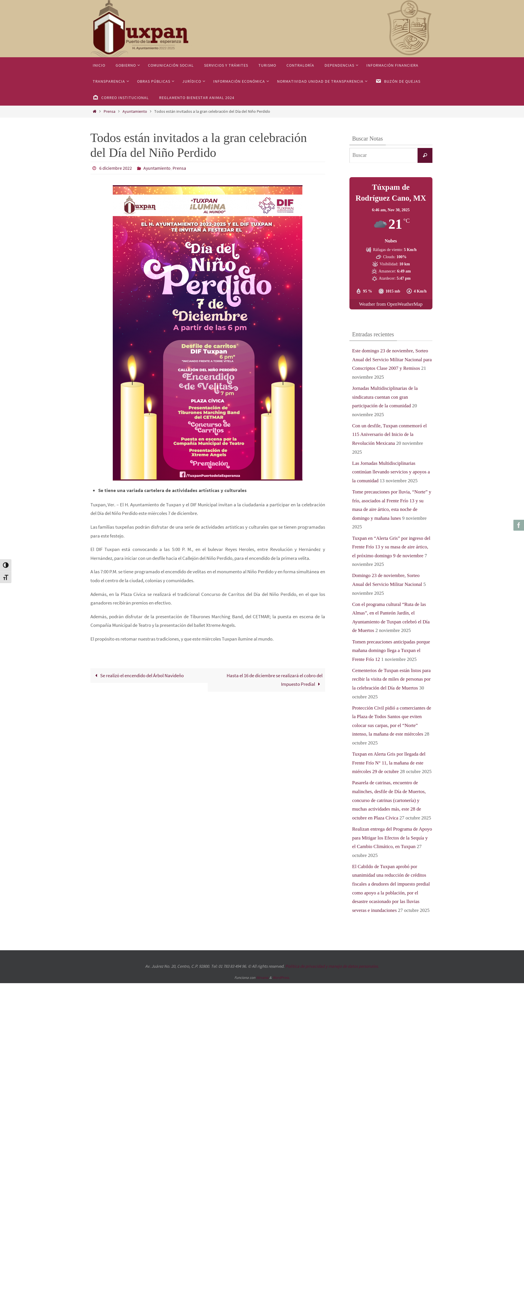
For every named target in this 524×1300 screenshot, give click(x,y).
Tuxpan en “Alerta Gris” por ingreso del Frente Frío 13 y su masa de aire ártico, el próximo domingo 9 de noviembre (391, 547)
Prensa (109, 111)
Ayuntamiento (134, 111)
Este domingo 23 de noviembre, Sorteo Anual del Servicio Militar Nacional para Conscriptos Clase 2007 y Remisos (392, 359)
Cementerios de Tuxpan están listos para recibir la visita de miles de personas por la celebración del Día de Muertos (391, 679)
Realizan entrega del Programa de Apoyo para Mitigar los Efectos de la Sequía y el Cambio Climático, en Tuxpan (392, 837)
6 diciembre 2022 (115, 168)
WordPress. (281, 977)
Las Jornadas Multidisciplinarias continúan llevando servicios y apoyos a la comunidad (391, 472)
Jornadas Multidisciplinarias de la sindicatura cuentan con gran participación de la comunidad (385, 397)
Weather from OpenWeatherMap (391, 304)
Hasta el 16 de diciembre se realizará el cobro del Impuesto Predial (275, 679)
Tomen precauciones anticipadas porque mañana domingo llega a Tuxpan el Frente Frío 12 (391, 650)
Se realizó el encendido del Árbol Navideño (138, 675)
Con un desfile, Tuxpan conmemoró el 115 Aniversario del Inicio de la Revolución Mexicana (389, 434)
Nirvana (262, 977)
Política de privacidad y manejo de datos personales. (332, 966)
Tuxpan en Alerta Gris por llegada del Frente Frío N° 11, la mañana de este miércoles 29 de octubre (389, 762)
